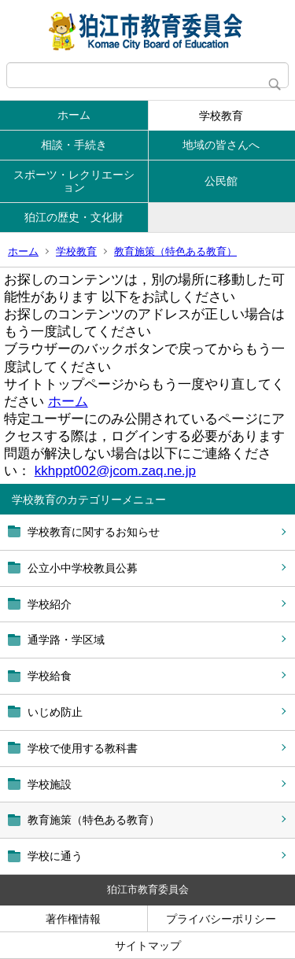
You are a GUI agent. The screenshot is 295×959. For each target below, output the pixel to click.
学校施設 (50, 784)
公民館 (221, 181)
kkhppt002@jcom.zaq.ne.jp (115, 470)
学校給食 (50, 675)
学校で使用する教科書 (83, 748)
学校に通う (55, 856)
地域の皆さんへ (221, 144)
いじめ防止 (55, 712)
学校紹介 (50, 604)
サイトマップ (148, 945)
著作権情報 (73, 919)
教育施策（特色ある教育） (175, 251)
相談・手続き (74, 144)
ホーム (73, 115)
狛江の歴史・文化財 (74, 217)
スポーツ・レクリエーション (74, 181)
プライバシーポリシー (221, 919)
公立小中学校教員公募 (83, 568)
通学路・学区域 (66, 639)
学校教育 (221, 115)
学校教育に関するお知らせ (94, 532)
